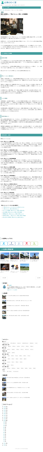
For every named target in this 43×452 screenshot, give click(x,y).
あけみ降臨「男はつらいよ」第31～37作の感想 (12, 212)
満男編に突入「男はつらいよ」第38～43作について (13, 213)
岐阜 (12, 356)
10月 (4, 426)
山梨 (13, 353)
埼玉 (31, 350)
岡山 (13, 363)
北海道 (4, 347)
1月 (4, 442)
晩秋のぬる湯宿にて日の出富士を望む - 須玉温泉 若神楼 (17, 393)
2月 (4, 440)
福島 (9, 347)
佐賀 (30, 369)
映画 (3, 10)
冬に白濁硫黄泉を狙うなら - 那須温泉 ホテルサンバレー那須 (18, 388)
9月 (4, 428)
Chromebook (15, 372)
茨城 (13, 350)
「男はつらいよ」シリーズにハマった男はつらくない (13, 207)
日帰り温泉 (13, 344)
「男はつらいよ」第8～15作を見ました (11, 208)
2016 (5, 446)
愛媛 (8, 366)
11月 (4, 424)
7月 (4, 431)
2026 (5, 407)
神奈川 (27, 350)
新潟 (8, 353)
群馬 (4, 350)
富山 (16, 356)
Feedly (34, 243)
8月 (4, 430)
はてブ (19, 243)
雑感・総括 (9, 372)
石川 (29, 356)
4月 (4, 437)
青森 (31, 347)
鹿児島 (13, 369)
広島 (21, 363)
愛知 (20, 356)
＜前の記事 (4, 278)
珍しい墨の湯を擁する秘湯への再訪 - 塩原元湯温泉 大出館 (18, 316)
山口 (8, 363)
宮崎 (22, 369)
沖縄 (18, 369)
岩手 (22, 347)
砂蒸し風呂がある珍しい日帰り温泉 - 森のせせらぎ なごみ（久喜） (19, 301)
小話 (36, 344)
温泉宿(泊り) (6, 344)
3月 (4, 438)
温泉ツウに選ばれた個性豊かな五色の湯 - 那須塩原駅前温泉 (18, 311)
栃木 (8, 350)
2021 (5, 416)
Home (1, 10)
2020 (5, 418)
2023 (5, 413)
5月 (4, 435)
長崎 (34, 369)
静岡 (4, 356)
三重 (8, 356)
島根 (4, 363)
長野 (4, 353)
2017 (5, 444)
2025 (5, 409)
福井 (25, 356)
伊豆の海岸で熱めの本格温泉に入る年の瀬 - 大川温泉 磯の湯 (18, 378)
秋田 (14, 347)
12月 (4, 423)
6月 (4, 433)
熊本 (8, 369)
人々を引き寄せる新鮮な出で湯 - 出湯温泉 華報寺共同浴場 (18, 296)
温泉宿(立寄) (25, 344)
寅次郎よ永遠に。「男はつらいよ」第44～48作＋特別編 (14, 215)
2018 (5, 421)
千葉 (17, 350)
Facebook (11, 243)
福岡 (26, 369)
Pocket (26, 243)
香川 (12, 366)
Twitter (3, 243)
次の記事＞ (39, 278)
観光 (19, 344)
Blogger (27, 449)
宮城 (27, 347)
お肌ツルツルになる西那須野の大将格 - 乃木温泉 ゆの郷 (17, 383)
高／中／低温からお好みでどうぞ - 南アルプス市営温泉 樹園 (18, 398)
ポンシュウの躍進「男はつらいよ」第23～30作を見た (14, 210)
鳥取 (17, 363)
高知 (4, 366)
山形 (18, 347)
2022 (5, 414)
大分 (4, 369)
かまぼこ (10, 286)
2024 (5, 411)
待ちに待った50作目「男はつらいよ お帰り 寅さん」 (13, 217)
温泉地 (31, 344)
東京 (22, 350)
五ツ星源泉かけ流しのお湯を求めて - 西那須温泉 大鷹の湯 (18, 306)
